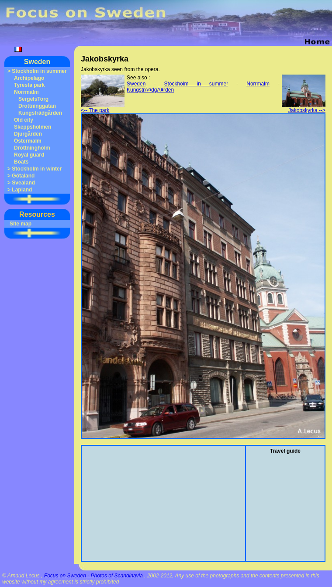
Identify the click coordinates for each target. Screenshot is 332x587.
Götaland (23, 176)
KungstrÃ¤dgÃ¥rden (150, 90)
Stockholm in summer (39, 71)
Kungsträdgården (40, 113)
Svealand (23, 183)
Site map (20, 224)
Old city (23, 120)
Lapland (22, 190)
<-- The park (103, 107)
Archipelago (29, 78)
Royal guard (29, 155)
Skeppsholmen (32, 127)
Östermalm (28, 141)
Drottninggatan (37, 106)
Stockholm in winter (37, 169)
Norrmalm (26, 92)
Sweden (37, 61)
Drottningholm (32, 148)
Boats (21, 162)
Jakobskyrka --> (303, 107)
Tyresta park (29, 85)
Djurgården (28, 134)
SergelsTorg (33, 99)
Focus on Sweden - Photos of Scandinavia (93, 576)
